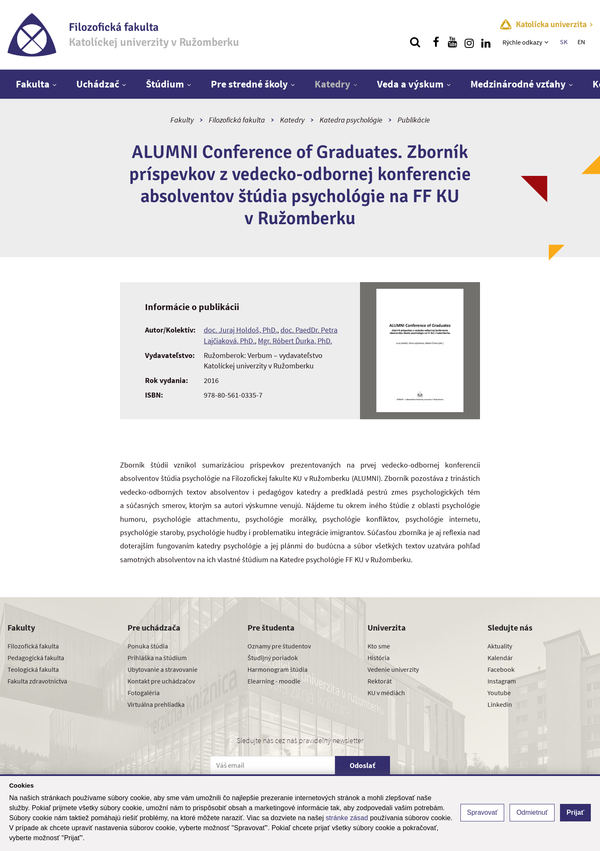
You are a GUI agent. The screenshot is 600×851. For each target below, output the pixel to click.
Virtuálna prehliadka (156, 704)
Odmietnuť (532, 812)
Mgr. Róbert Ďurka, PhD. (295, 340)
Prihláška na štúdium (157, 657)
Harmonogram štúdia (278, 669)
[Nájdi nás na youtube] (452, 42)
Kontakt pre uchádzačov (161, 681)
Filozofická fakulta (237, 120)
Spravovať (482, 812)
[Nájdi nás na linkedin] (486, 42)
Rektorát (380, 681)
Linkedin (500, 704)
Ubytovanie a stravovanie (163, 669)
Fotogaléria (144, 692)
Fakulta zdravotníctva (37, 681)
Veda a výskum (410, 84)
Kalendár (500, 657)
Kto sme (379, 646)
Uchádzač (97, 84)
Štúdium (165, 84)
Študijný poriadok (273, 657)
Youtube (499, 692)
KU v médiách (386, 692)
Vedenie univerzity (393, 669)
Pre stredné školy (249, 84)
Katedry (332, 84)
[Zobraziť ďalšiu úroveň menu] (547, 42)
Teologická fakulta (33, 669)
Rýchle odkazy (522, 42)
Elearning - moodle (274, 681)
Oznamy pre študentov (279, 646)
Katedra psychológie (351, 120)
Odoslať (362, 765)
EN (581, 42)
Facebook (501, 669)
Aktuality (500, 646)
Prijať (575, 812)
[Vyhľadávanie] (415, 42)
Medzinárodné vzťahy (518, 84)
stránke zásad (347, 817)
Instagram (502, 681)
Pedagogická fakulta (36, 657)
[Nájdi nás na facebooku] (436, 42)
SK (564, 42)
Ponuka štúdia (148, 646)
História (379, 657)
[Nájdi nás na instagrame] (469, 42)
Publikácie (414, 120)
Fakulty (182, 120)
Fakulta (33, 84)
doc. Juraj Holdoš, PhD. (240, 330)
